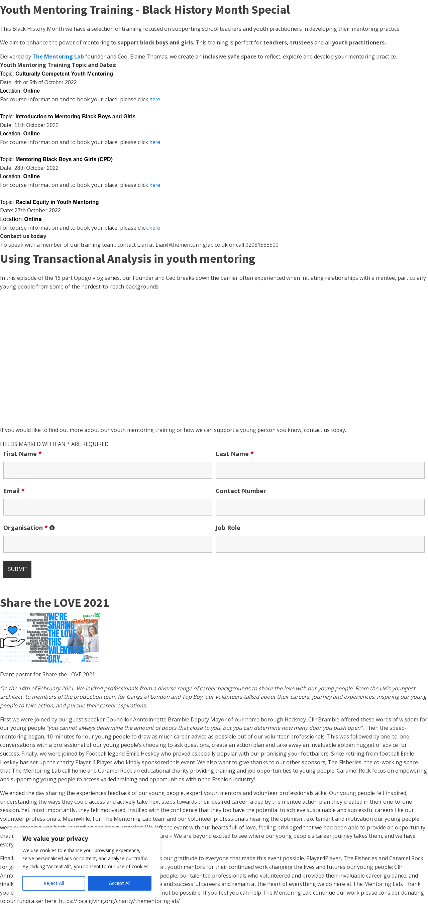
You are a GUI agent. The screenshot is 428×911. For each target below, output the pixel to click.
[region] (86, 862)
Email (14, 491)
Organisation (29, 528)
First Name (22, 454)
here (154, 99)
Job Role (228, 528)
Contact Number (241, 491)
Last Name (235, 454)
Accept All (119, 883)
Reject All (53, 883)
